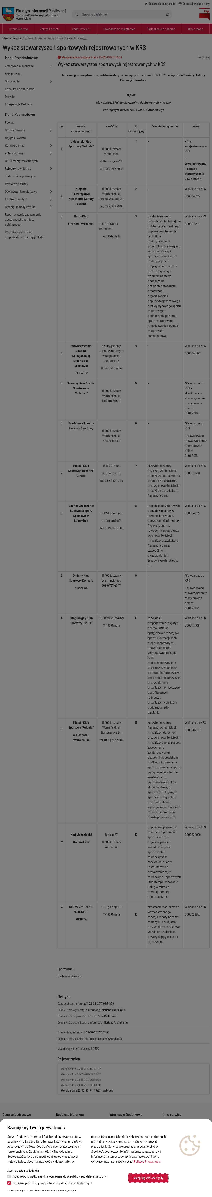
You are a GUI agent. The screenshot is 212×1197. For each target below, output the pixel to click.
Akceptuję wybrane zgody (148, 1178)
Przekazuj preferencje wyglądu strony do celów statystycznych (50, 1183)
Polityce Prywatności (147, 1161)
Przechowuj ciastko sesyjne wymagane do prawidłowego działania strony (57, 1176)
